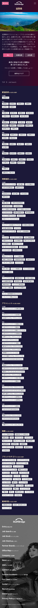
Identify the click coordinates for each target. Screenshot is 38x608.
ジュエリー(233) (7, 479)
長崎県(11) (22, 159)
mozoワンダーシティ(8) (9, 231)
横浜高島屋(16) (29, 212)
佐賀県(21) (14, 159)
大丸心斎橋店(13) (29, 237)
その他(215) (6, 450)
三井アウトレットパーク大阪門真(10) (12, 400)
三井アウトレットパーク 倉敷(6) (11, 406)
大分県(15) (5, 162)
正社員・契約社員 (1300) (19, 505)
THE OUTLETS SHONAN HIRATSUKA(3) (12, 359)
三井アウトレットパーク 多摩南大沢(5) (12, 324)
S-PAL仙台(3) (24, 193)
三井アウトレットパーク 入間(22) (11, 343)
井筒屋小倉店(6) (30, 278)
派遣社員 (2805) (7, 505)
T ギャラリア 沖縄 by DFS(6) (10, 297)
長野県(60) (13, 125)
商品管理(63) (6, 444)
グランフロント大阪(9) (16, 237)
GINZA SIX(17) (21, 215)
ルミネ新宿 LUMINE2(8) (24, 209)
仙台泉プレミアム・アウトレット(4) (12, 318)
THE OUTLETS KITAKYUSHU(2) (10, 418)
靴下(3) (11, 492)
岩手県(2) (12, 104)
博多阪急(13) (18, 281)
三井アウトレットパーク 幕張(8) (11, 327)
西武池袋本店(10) (7, 206)
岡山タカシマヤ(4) (7, 256)
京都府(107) (14, 135)
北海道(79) (5, 97)
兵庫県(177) (31, 135)
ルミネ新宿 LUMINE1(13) (9, 209)
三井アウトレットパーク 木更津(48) (12, 333)
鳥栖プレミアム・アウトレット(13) (11, 415)
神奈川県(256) (24, 116)
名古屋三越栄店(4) (7, 228)
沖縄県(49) (5, 168)
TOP (3, 82)
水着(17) (16, 488)
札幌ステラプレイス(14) (9, 184)
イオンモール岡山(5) (8, 262)
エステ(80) (17, 476)
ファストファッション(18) (9, 469)
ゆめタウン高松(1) (7, 272)
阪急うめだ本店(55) (29, 240)
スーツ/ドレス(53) (18, 466)
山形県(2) (5, 107)
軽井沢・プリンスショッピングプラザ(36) (13, 371)
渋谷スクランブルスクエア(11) (10, 219)
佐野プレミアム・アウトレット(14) (11, 336)
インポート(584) (7, 466)
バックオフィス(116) (8, 447)
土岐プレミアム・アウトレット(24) (11, 375)
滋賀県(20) (5, 135)
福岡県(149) (6, 159)
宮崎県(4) (13, 162)
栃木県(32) (13, 113)
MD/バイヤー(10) (7, 440)
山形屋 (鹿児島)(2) (28, 281)
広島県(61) (28, 144)
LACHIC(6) (17, 228)
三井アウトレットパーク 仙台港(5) (11, 314)
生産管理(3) (15, 444)
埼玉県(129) (30, 113)
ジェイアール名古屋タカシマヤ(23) (11, 225)
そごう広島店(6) (19, 256)
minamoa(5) (19, 262)
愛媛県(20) (21, 153)
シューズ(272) (6, 482)
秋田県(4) (28, 104)
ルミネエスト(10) (7, 212)
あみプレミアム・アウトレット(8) (11, 349)
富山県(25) (13, 122)
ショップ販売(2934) (8, 434)
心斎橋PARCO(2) (17, 250)
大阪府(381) (22, 135)
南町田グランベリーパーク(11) (10, 352)
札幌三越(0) (20, 184)
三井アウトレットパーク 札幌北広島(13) (13, 308)
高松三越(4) (6, 268)
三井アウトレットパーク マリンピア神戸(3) (14, 390)
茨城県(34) (5, 113)
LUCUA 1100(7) (7, 250)
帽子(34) (14, 482)
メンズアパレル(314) (23, 460)
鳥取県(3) (5, 144)
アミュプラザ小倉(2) (8, 278)
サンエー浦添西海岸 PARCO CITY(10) (12, 293)
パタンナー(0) (28, 437)
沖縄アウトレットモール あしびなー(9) (12, 424)
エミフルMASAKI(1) (29, 268)
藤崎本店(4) (6, 197)
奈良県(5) (5, 138)
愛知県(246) (6, 128)
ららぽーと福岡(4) (7, 287)
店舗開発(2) (23, 444)
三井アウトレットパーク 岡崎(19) (11, 381)
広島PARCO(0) (30, 259)
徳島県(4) (5, 153)
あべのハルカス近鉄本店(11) (10, 247)
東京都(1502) (14, 116)
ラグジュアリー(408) (22, 463)
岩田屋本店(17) (19, 278)
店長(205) (5, 437)
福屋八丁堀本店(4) (7, 259)
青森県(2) (5, 104)
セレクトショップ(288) (8, 463)
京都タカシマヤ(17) (17, 244)
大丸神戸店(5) (23, 247)
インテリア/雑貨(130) (8, 485)
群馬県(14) (21, 113)
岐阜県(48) (21, 125)
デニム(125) (6, 473)
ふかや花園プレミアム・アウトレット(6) (13, 356)
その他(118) (18, 495)
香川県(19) (13, 153)
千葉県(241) (6, 116)
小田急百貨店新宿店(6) (17, 203)
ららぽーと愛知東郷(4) (23, 231)
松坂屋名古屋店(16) (28, 225)
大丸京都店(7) (18, 240)
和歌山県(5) (13, 138)
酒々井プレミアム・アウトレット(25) (12, 346)
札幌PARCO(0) (19, 187)
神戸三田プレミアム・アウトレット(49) (13, 393)
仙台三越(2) (15, 193)
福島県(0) (12, 107)
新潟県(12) (5, 122)
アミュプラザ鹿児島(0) (18, 284)
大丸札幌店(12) (30, 184)
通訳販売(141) (28, 447)
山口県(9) (5, 147)
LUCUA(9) (5, 237)
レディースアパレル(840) (9, 460)
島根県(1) (12, 144)
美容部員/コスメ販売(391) (21, 434)
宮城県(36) (20, 104)
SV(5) (11, 437)
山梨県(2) (5, 125)
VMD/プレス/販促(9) (19, 440)
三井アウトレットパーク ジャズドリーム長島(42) (15, 368)
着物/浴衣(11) (19, 492)
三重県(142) (14, 128)
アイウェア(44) (23, 482)
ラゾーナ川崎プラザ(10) (9, 215)
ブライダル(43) (29, 492)
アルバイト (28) (7, 508)
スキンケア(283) (24, 473)
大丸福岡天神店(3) (7, 281)
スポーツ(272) (29, 485)
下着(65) (5, 492)
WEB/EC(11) (19, 447)
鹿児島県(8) (21, 162)
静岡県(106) (29, 125)
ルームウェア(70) (25, 488)
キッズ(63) (25, 476)
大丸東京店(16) (18, 206)
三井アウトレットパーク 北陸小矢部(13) (13, 378)
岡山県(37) (20, 144)
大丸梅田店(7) (6, 244)
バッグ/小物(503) (27, 479)
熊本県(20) (30, 159)
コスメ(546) (14, 473)
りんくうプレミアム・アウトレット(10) (13, 387)
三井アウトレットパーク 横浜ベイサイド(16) (14, 330)
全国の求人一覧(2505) (8, 172)
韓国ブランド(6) (23, 469)
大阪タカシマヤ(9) (7, 240)
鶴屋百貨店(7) (6, 284)
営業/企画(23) (30, 440)
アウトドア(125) (7, 488)
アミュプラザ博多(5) (20, 287)
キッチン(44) (19, 485)
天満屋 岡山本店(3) (19, 259)
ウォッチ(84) (17, 479)
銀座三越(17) (6, 203)
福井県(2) (29, 122)
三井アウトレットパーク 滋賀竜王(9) (12, 397)
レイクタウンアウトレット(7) (10, 340)
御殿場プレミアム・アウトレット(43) (12, 365)
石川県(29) (21, 122)
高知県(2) (28, 153)
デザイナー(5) (19, 437)
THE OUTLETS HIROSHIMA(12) (10, 409)
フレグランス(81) (7, 476)
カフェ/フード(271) (8, 495)
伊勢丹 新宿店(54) (18, 212)
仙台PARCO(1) (6, 193)
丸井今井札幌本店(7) (8, 187)
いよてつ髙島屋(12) (16, 268)
